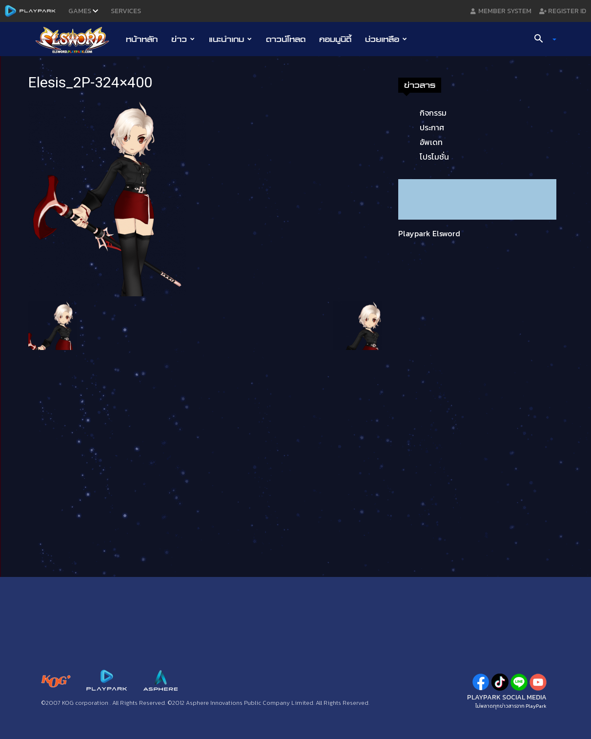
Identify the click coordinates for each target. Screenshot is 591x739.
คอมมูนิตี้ (335, 39)
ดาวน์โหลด (286, 39)
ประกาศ (432, 127)
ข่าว (183, 39)
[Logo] (77, 39)
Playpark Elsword (429, 233)
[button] (541, 39)
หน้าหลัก (142, 39)
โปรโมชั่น (434, 157)
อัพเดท (431, 142)
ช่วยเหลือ (386, 39)
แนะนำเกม (230, 39)
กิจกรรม (433, 113)
